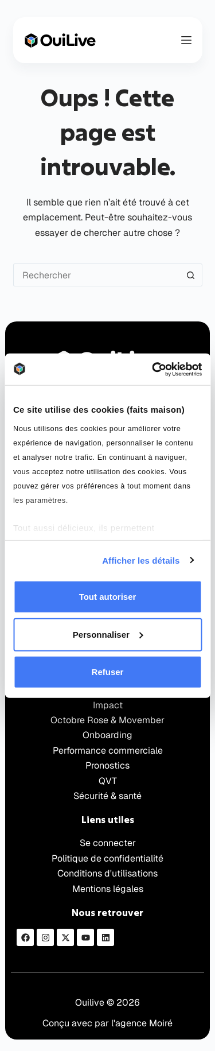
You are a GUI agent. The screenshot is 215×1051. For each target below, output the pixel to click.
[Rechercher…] (96, 274)
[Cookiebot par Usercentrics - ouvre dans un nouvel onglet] (153, 369)
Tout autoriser (107, 597)
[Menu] (186, 40)
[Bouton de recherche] (190, 274)
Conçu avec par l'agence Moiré (107, 1023)
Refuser (108, 672)
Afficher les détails (140, 560)
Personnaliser (108, 634)
